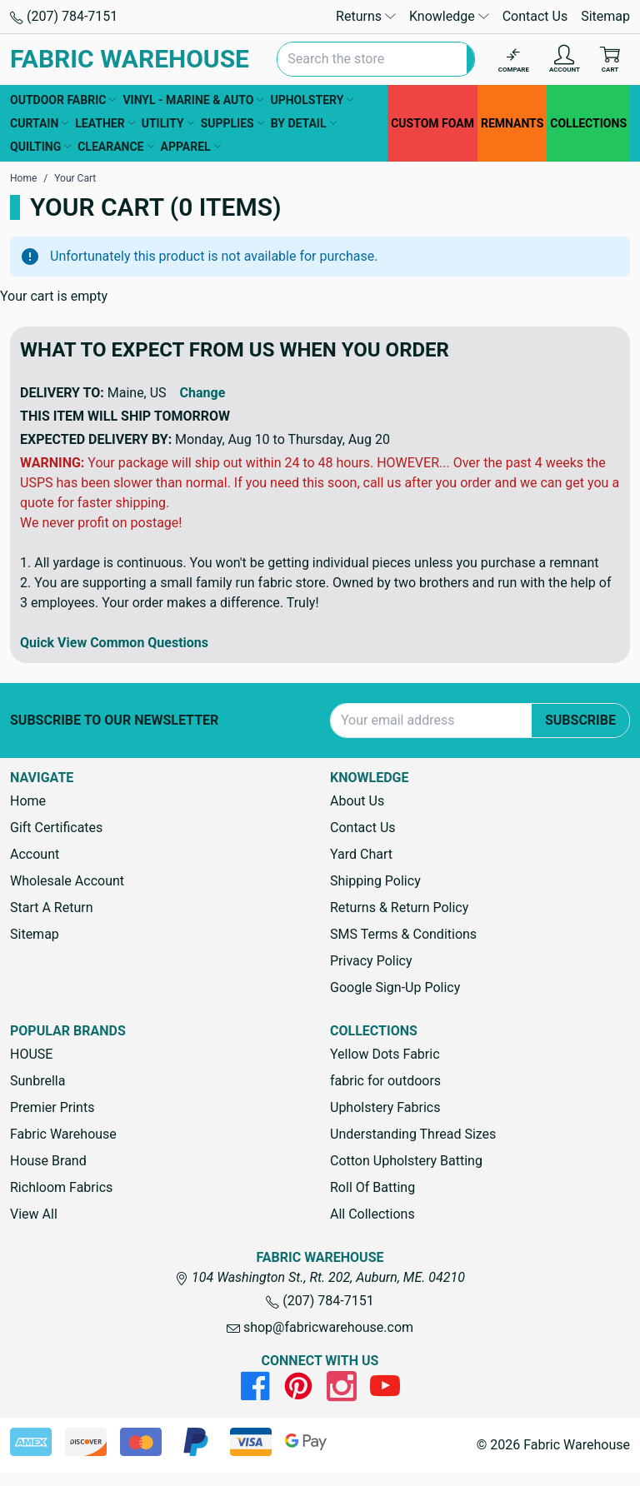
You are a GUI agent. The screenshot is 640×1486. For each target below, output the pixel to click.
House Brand (48, 1161)
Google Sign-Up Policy (395, 987)
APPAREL (191, 146)
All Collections (372, 1214)
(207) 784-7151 (64, 16)
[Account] (564, 59)
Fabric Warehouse (63, 1134)
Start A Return (51, 907)
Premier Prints (52, 1107)
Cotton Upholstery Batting (406, 1161)
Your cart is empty (54, 296)
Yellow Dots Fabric (385, 1054)
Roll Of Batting (372, 1187)
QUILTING (40, 146)
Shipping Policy (375, 881)
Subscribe (580, 720)
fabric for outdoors (385, 1081)
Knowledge (449, 16)
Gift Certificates (56, 827)
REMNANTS (512, 123)
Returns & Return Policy (399, 907)
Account (34, 854)
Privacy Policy (371, 961)
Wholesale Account (67, 881)
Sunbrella (37, 1081)
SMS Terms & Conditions (403, 934)
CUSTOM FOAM (432, 123)
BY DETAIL (304, 123)
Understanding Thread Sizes (413, 1134)
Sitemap (605, 16)
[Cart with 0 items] (610, 59)
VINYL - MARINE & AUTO (192, 100)
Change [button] (203, 393)
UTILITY (168, 123)
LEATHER (104, 123)
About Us (357, 801)
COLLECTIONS (588, 123)
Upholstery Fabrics (385, 1107)
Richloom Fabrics (61, 1187)
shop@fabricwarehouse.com (320, 1327)
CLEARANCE (115, 146)
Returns (366, 16)
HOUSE (31, 1054)
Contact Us (535, 16)
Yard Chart (361, 854)
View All (34, 1214)
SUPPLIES (232, 123)
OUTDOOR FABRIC (63, 100)
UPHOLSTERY (311, 100)
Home (28, 801)
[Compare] (514, 59)
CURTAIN (39, 123)
